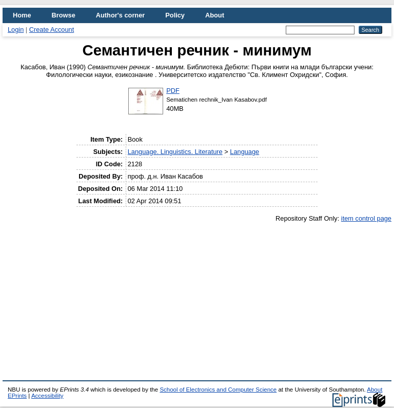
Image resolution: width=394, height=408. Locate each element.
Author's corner (120, 15)
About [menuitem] (214, 15)
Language (244, 152)
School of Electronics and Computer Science (218, 389)
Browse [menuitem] (63, 15)
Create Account (51, 29)
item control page (366, 218)
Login (16, 29)
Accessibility (47, 396)
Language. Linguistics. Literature (175, 152)
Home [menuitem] (22, 15)
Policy (175, 15)
